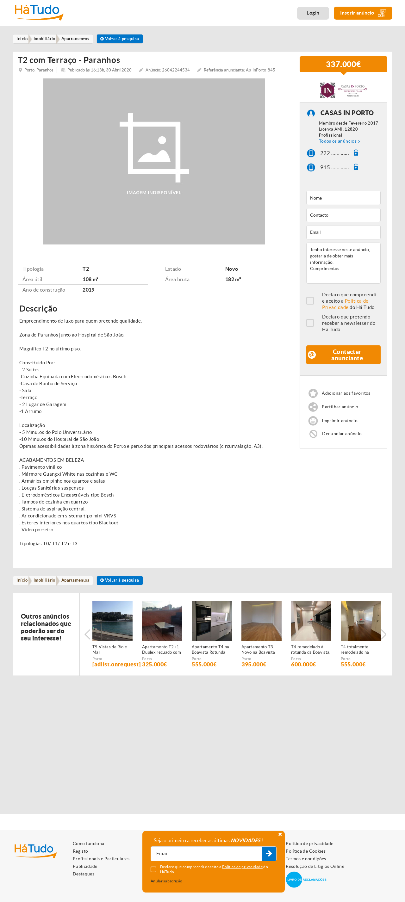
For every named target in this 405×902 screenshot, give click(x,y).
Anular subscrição (166, 881)
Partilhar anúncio (341, 411)
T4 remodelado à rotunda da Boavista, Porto (311, 655)
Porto (97, 664)
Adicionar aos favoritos (347, 397)
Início (23, 585)
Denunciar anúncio (342, 439)
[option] (112, 639)
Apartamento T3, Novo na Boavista (258, 655)
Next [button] (384, 639)
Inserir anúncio (363, 13)
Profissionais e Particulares (101, 858)
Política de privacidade (309, 843)
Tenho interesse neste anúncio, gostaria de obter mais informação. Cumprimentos (343, 266)
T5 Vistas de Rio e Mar (109, 655)
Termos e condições (306, 858)
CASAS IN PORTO (347, 116)
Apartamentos (81, 585)
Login (313, 12)
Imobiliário (48, 585)
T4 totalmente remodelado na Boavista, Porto (355, 655)
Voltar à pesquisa (128, 39)
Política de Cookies (306, 851)
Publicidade (85, 866)
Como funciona (88, 843)
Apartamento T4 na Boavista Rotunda (210, 655)
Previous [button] (87, 639)
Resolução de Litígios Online (315, 866)
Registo (80, 851)
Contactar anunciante (347, 358)
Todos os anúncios (338, 144)
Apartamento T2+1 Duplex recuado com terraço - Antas (161, 655)
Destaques (83, 873)
